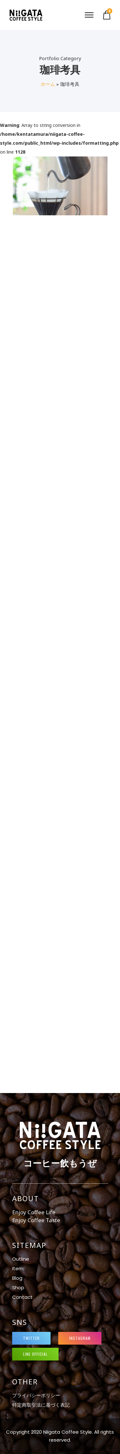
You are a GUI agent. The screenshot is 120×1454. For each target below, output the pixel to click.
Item (17, 1268)
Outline (20, 1259)
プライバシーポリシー (36, 1395)
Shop (18, 1287)
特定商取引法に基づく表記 (41, 1405)
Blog (17, 1278)
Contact (22, 1297)
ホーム (48, 84)
